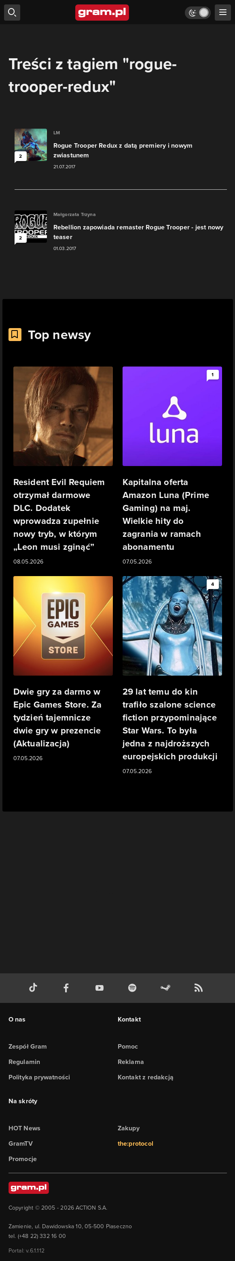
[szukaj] (12, 12)
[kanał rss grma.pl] (200, 988)
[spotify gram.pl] (133, 988)
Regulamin (24, 1061)
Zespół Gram (27, 1046)
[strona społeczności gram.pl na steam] (167, 988)
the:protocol (135, 1143)
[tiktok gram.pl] (34, 988)
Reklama (131, 1061)
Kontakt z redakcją (146, 1077)
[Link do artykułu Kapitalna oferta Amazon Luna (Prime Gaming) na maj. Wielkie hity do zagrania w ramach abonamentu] (172, 466)
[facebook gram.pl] (67, 988)
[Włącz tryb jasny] (198, 12)
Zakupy (129, 1128)
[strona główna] (102, 12)
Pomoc (128, 1046)
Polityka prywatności (39, 1077)
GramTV (20, 1143)
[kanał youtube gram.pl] (101, 988)
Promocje (22, 1159)
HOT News (24, 1128)
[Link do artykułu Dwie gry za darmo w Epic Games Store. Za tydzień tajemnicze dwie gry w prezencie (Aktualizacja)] (63, 669)
